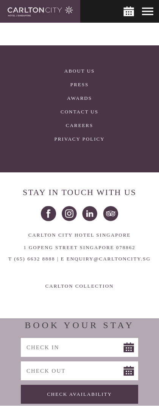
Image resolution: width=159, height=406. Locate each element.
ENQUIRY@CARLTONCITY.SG (109, 259)
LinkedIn (89, 213)
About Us (79, 71)
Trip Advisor (110, 213)
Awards (79, 98)
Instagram (69, 213)
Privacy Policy (79, 139)
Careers (80, 125)
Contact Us (79, 112)
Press (79, 84)
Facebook (48, 213)
